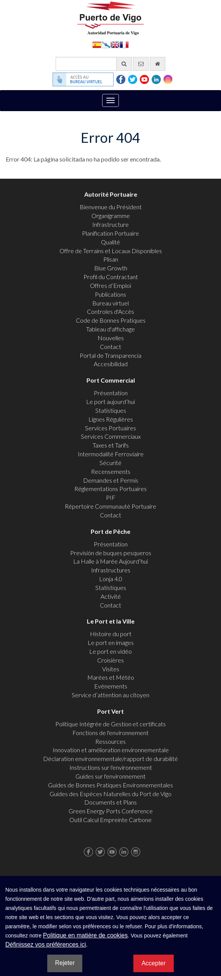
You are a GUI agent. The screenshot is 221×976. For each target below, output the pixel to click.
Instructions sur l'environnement (110, 767)
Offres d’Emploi (110, 285)
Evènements (110, 686)
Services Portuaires (110, 427)
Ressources (110, 741)
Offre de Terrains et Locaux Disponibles (110, 250)
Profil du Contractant (110, 276)
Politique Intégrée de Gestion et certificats (110, 723)
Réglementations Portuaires (110, 488)
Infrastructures (110, 570)
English (115, 44)
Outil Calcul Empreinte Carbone (110, 819)
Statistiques (110, 410)
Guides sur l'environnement (110, 776)
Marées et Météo (110, 677)
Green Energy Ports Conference (111, 810)
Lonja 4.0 (110, 578)
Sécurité (110, 462)
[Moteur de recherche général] (94, 64)
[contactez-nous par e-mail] (141, 64)
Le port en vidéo (110, 651)
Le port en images (111, 642)
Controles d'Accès (110, 311)
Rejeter (65, 963)
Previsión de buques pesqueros (110, 552)
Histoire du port (110, 633)
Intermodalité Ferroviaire (111, 453)
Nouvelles (111, 337)
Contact (110, 346)
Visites (110, 668)
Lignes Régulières (110, 419)
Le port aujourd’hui (110, 401)
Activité (111, 596)
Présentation (111, 392)
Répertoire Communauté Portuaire (110, 506)
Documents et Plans (110, 802)
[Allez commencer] (157, 64)
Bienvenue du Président (111, 206)
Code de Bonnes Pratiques (111, 320)
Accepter (153, 963)
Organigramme (110, 215)
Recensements (110, 471)
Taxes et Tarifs (111, 445)
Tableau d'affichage (110, 329)
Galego (105, 44)
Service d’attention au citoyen (110, 694)
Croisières (110, 660)
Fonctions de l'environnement (110, 732)
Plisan (110, 259)
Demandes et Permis (110, 480)
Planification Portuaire (110, 233)
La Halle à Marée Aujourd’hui (110, 561)
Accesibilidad (111, 363)
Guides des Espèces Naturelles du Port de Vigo (110, 793)
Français (124, 44)
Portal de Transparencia (110, 355)
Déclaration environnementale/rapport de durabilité (110, 758)
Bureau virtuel (110, 303)
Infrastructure (110, 224)
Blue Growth (110, 267)
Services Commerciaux (111, 436)
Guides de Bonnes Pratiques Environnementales (110, 785)
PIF (110, 497)
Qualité (110, 242)
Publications (110, 294)
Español (96, 44)
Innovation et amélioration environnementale (111, 749)
